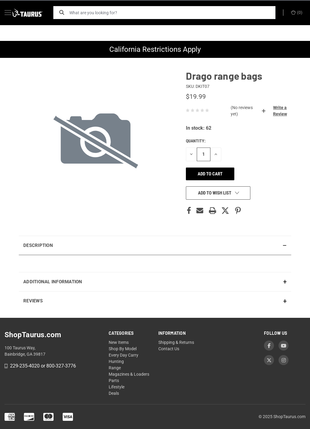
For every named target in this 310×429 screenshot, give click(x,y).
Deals (114, 393)
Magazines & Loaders (129, 374)
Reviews (33, 301)
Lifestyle (116, 386)
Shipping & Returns (176, 342)
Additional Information (52, 281)
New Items (119, 342)
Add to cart (210, 174)
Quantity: (196, 140)
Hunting (116, 361)
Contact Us (168, 348)
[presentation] (155, 263)
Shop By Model (123, 348)
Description (38, 245)
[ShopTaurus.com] (34, 12)
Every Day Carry (123, 355)
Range (115, 367)
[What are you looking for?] (174, 12)
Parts (114, 380)
